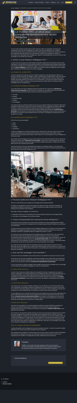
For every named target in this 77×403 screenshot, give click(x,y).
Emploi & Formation (39, 2)
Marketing (53, 2)
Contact (5, 382)
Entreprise (31, 2)
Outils (62, 2)
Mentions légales (7, 384)
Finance (47, 2)
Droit (58, 2)
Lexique (69, 2)
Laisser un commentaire (55, 362)
